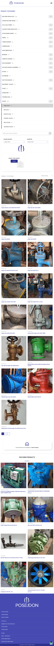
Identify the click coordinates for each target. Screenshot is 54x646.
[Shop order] (47, 176)
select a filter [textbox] (7, 141)
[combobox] (14, 142)
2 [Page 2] (5, 433)
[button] (51, 3)
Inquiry (14, 161)
